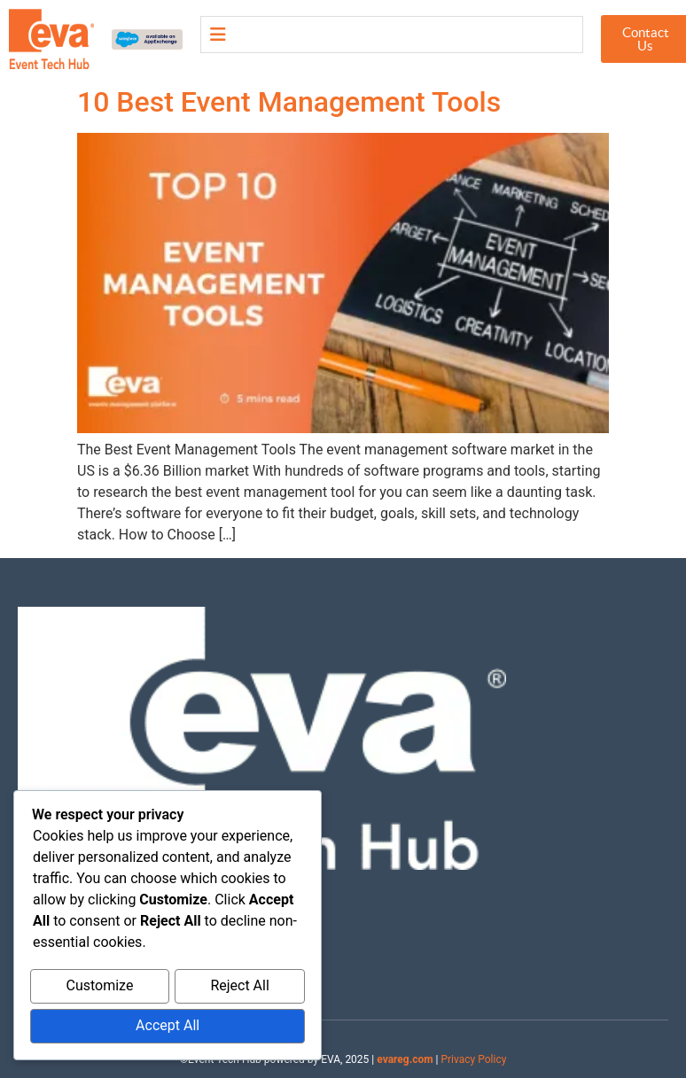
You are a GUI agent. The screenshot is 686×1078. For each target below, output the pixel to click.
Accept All (167, 1027)
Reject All (239, 989)
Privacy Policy (473, 1059)
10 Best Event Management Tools (289, 102)
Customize (99, 989)
